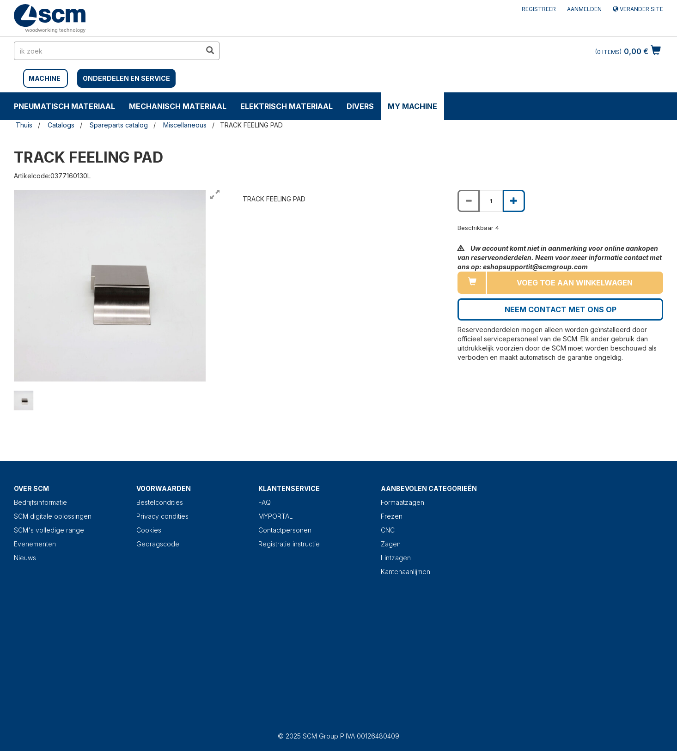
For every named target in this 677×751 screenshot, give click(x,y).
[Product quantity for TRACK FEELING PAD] (491, 201)
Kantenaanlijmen (405, 571)
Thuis (24, 125)
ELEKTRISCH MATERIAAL (286, 106)
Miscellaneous (185, 125)
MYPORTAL (275, 516)
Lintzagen (396, 558)
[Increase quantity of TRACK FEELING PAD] (514, 201)
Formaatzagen (402, 502)
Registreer (539, 9)
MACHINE (45, 78)
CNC (388, 530)
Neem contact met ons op (560, 309)
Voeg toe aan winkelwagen (575, 282)
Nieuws (25, 558)
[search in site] (107, 51)
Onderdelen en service (126, 78)
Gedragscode (157, 544)
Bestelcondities (159, 502)
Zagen (391, 544)
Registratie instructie (289, 544)
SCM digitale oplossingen (52, 516)
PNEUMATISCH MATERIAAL (64, 106)
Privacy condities (162, 516)
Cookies (148, 530)
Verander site (638, 9)
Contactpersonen (284, 530)
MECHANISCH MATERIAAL (177, 106)
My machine (412, 106)
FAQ (264, 502)
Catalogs (61, 125)
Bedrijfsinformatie (40, 502)
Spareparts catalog (119, 125)
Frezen (392, 516)
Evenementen (35, 544)
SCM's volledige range (49, 530)
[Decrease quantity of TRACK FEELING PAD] (468, 201)
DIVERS (360, 106)
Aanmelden (584, 9)
